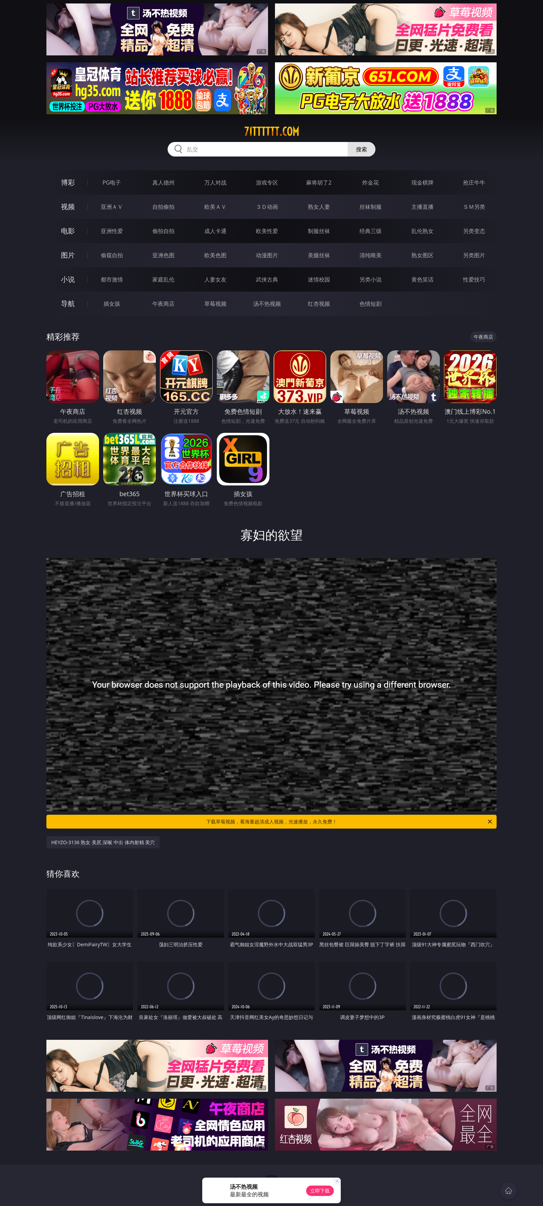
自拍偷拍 (163, 207)
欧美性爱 (267, 231)
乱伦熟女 (422, 231)
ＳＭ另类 (474, 207)
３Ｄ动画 (267, 207)
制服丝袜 (319, 231)
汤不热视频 (267, 303)
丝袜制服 (370, 207)
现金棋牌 (422, 182)
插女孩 (112, 303)
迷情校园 (319, 279)
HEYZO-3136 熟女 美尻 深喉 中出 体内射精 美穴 (103, 842)
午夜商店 (163, 303)
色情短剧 (370, 303)
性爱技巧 (474, 279)
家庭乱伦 (163, 279)
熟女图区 (422, 255)
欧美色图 (215, 255)
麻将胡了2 (318, 182)
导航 (68, 303)
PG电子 (112, 182)
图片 (68, 255)
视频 (68, 206)
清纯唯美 (370, 255)
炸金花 (370, 182)
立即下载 (320, 1190)
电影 (68, 230)
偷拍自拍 (163, 231)
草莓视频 (215, 303)
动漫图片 (267, 255)
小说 (68, 279)
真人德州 (163, 182)
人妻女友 (215, 279)
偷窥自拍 (112, 255)
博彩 (68, 182)
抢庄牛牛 (474, 182)
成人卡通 (215, 231)
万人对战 (215, 182)
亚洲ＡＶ (112, 207)
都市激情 (112, 279)
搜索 (361, 149)
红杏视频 (319, 303)
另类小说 (370, 279)
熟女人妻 (319, 207)
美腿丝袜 (319, 255)
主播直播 (422, 207)
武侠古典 (267, 279)
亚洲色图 (163, 255)
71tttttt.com (271, 132)
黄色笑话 (422, 279)
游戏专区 (267, 182)
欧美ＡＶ (215, 207)
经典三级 (370, 231)
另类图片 (474, 255)
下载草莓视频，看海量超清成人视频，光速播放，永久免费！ (349, 822)
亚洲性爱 (112, 231)
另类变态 (474, 231)
